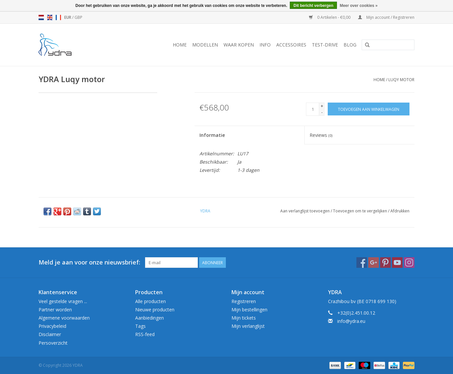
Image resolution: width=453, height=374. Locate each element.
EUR (68, 17)
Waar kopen (239, 45)
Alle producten (150, 301)
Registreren (243, 301)
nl (41, 17)
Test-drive (325, 45)
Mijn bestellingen (249, 309)
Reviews (321, 135)
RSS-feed (145, 334)
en (49, 17)
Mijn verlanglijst (248, 326)
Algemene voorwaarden (64, 318)
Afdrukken (399, 211)
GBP (78, 17)
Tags (140, 326)
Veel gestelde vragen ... (63, 301)
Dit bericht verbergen (313, 5)
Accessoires (291, 45)
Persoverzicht (53, 343)
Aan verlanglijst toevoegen (305, 211)
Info (265, 45)
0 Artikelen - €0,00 (330, 17)
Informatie (212, 135)
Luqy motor (401, 79)
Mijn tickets (243, 318)
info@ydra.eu (351, 321)
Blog (350, 45)
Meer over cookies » (359, 5)
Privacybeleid (52, 326)
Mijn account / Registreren (386, 17)
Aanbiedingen (149, 318)
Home (180, 45)
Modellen (205, 45)
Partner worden (55, 309)
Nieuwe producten (154, 309)
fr (58, 17)
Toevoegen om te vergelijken (360, 211)
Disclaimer (50, 334)
